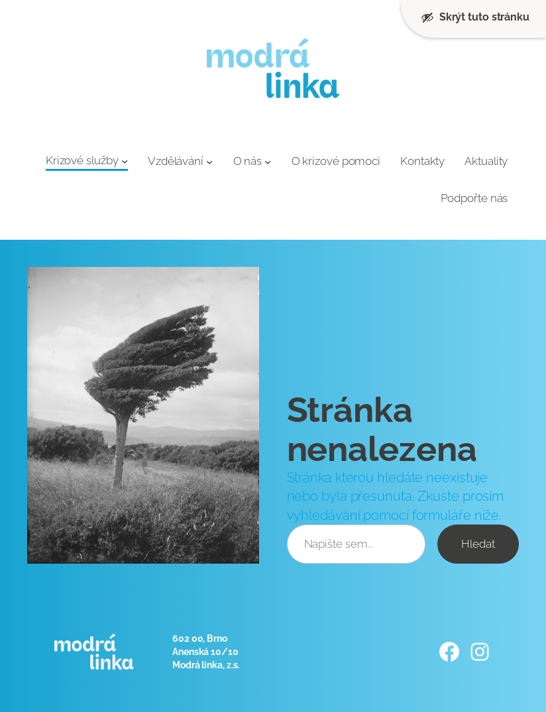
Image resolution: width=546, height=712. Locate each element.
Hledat (477, 543)
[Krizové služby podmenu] (124, 161)
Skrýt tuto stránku (475, 17)
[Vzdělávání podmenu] (209, 161)
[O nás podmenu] (267, 161)
